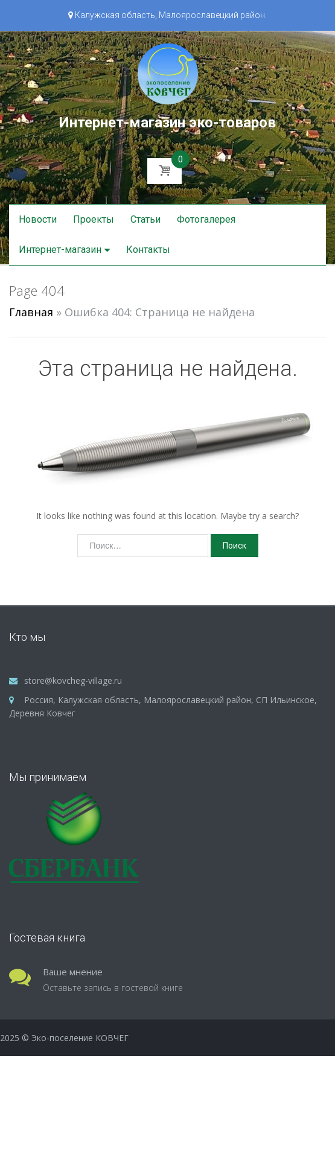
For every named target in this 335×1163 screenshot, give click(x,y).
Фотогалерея (206, 219)
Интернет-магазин (60, 249)
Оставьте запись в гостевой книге (113, 987)
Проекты (93, 219)
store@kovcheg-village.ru (73, 680)
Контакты (148, 249)
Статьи (145, 219)
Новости (38, 219)
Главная (31, 312)
